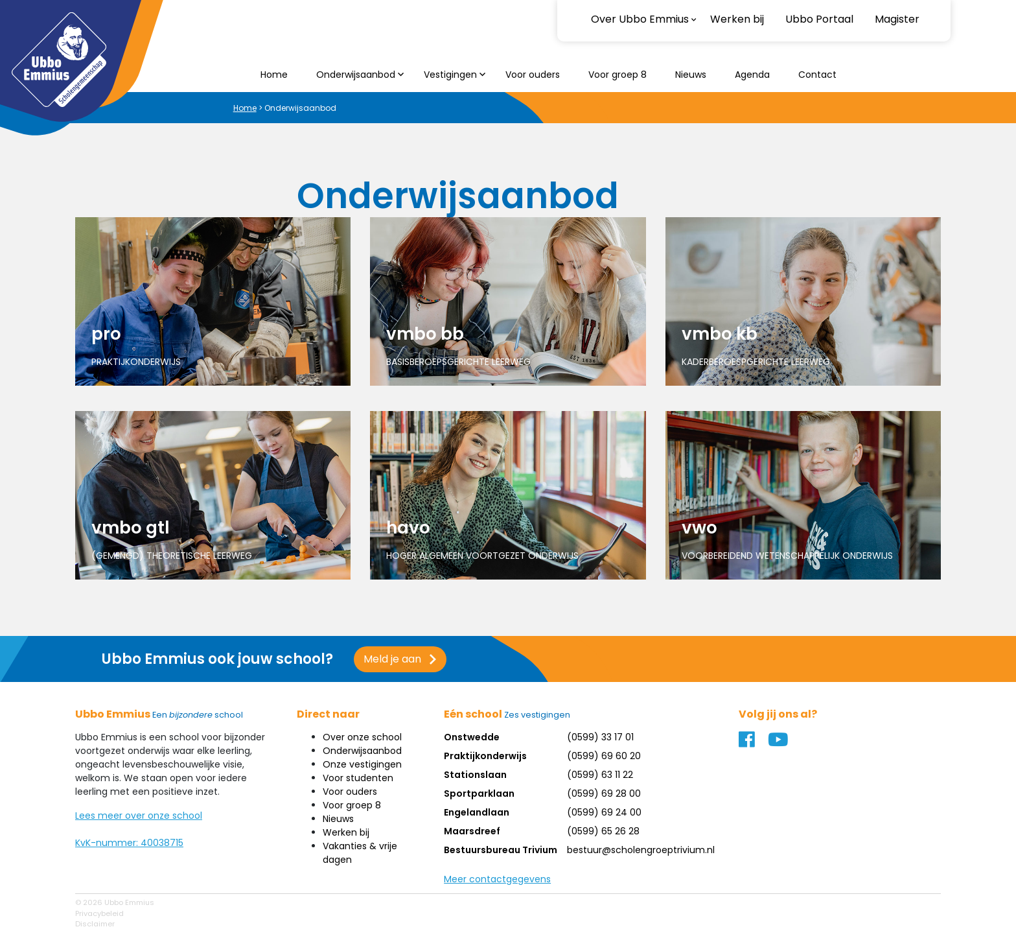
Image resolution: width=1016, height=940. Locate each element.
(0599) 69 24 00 (604, 812)
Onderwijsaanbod (355, 74)
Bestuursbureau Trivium (500, 849)
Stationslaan (475, 774)
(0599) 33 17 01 (600, 737)
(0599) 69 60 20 (604, 755)
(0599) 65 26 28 (603, 831)
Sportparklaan (479, 793)
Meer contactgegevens (497, 879)
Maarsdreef (472, 831)
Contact (817, 74)
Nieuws (690, 74)
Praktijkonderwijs (485, 755)
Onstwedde (472, 737)
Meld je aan (392, 659)
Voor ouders (532, 74)
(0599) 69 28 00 (604, 793)
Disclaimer (95, 924)
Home (274, 74)
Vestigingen (450, 74)
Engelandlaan (476, 812)
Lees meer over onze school (138, 815)
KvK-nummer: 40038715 (129, 842)
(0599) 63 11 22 (600, 774)
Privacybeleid (99, 913)
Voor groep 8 (617, 74)
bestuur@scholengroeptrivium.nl (641, 849)
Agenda (752, 74)
